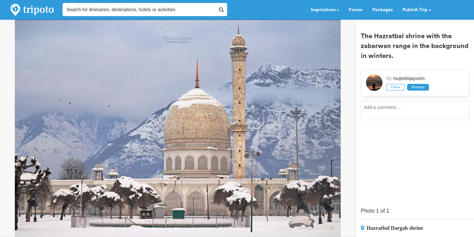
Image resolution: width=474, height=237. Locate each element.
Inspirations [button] (325, 10)
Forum (355, 10)
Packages (382, 10)
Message (418, 87)
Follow (395, 87)
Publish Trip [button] (417, 10)
